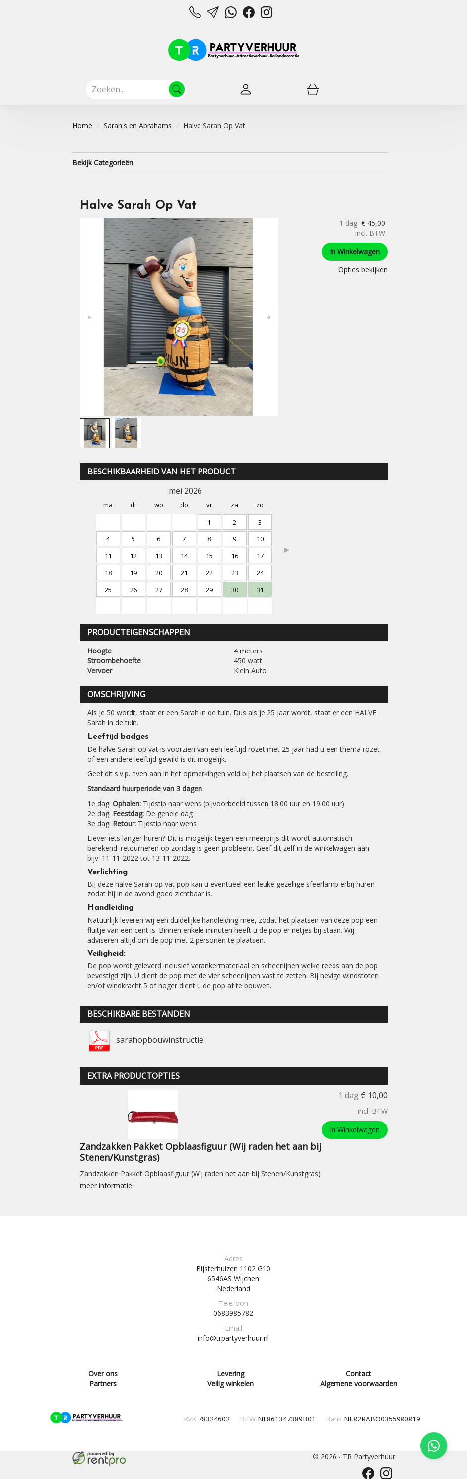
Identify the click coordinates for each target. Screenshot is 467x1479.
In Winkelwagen (355, 251)
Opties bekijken (363, 269)
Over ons (103, 1373)
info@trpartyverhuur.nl (233, 1338)
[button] (90, 317)
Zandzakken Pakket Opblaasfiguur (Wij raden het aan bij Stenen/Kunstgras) (200, 1151)
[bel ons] (195, 15)
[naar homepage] (233, 50)
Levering (230, 1373)
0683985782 (233, 1313)
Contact (358, 1373)
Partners (103, 1383)
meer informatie (106, 1185)
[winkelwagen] (313, 89)
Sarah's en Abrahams (138, 125)
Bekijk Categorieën (230, 162)
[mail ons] (213, 15)
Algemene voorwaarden (358, 1383)
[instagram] (266, 15)
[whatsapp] (231, 15)
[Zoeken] (177, 89)
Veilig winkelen (230, 1383)
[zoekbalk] (136, 89)
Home (82, 125)
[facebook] (249, 15)
